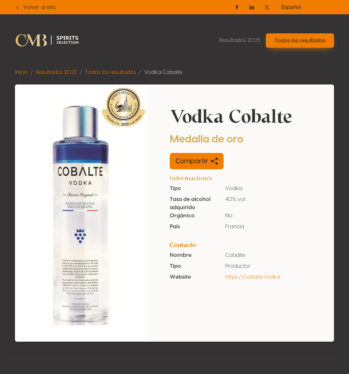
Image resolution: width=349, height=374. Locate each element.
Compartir (197, 161)
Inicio (21, 72)
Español (291, 7)
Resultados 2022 (56, 72)
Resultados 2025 (239, 40)
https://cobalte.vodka (252, 277)
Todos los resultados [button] (299, 40)
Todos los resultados (110, 72)
